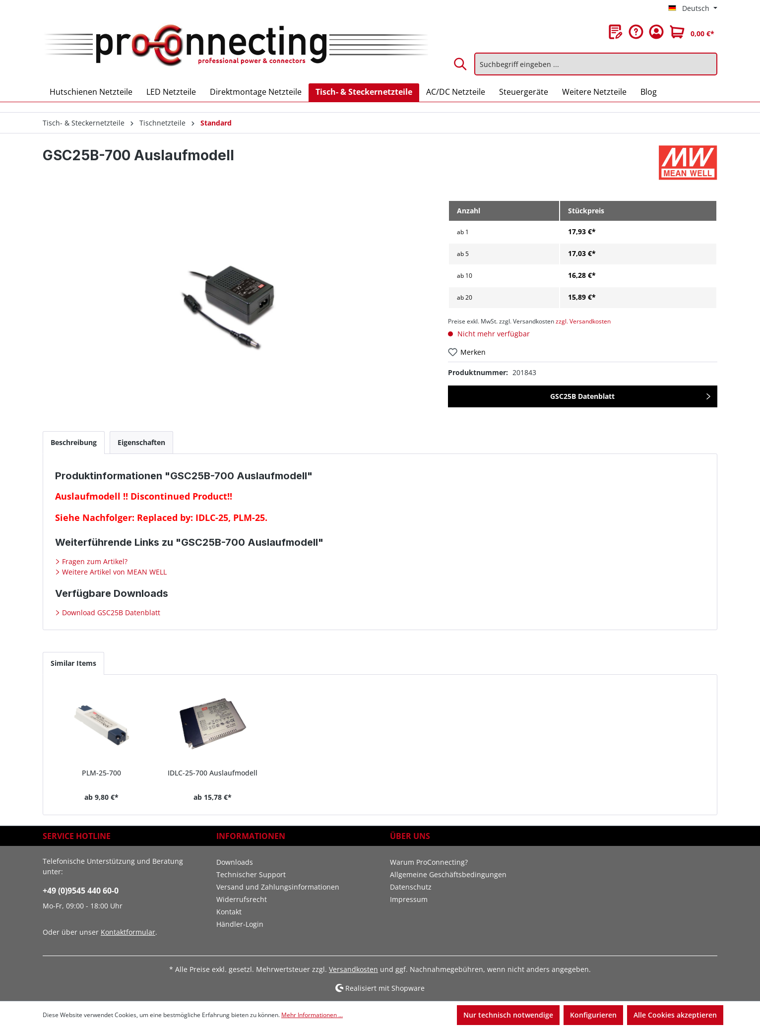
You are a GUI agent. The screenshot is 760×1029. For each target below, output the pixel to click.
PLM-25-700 (101, 772)
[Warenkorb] (692, 32)
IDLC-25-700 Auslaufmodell (212, 772)
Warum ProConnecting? (429, 862)
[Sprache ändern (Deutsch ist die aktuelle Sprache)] (692, 8)
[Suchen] (460, 64)
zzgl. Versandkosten (583, 321)
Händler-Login (239, 924)
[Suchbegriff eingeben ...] (595, 64)
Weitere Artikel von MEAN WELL (113, 572)
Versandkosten (353, 969)
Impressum (409, 899)
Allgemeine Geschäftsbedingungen (448, 874)
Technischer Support (251, 874)
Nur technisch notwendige (508, 1015)
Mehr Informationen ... (312, 1015)
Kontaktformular (128, 932)
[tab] (74, 442)
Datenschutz (411, 887)
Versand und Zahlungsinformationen (277, 887)
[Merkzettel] (615, 32)
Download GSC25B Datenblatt (110, 612)
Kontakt (229, 911)
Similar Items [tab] (73, 663)
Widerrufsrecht (241, 899)
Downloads (234, 862)
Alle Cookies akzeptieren (675, 1015)
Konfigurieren (593, 1015)
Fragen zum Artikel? (93, 561)
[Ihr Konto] (656, 32)
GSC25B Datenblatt (582, 396)
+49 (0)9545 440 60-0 (81, 890)
